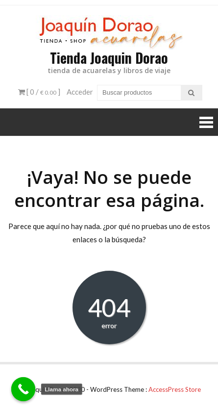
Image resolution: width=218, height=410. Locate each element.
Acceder (80, 91)
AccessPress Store (174, 389)
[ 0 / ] (39, 91)
